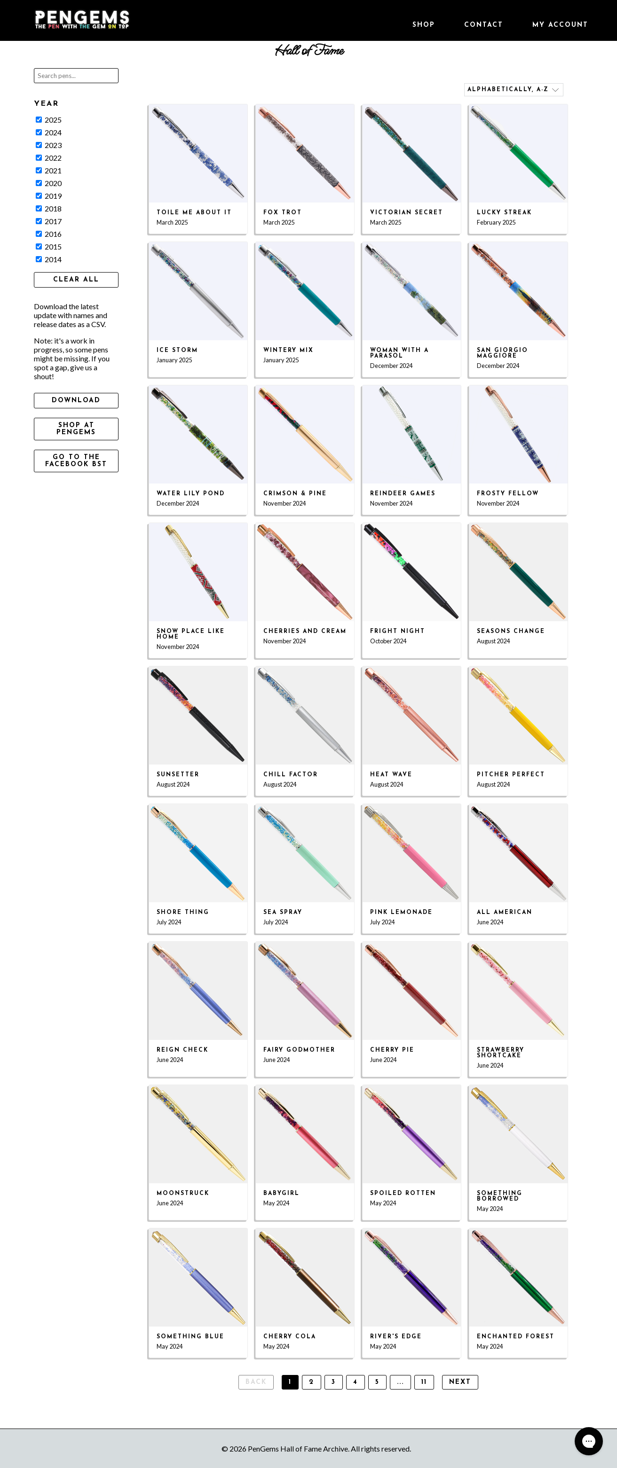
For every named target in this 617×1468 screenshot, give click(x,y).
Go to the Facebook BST (76, 461)
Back (256, 1382)
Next (460, 1382)
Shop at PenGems (76, 429)
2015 (49, 246)
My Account (560, 25)
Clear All (76, 279)
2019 (49, 195)
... (400, 1382)
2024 (49, 132)
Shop (423, 25)
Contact (483, 25)
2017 (49, 221)
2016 (49, 233)
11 (424, 1382)
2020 (49, 183)
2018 (49, 208)
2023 (49, 145)
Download (76, 400)
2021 (49, 170)
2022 (49, 157)
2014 (49, 259)
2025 (49, 119)
